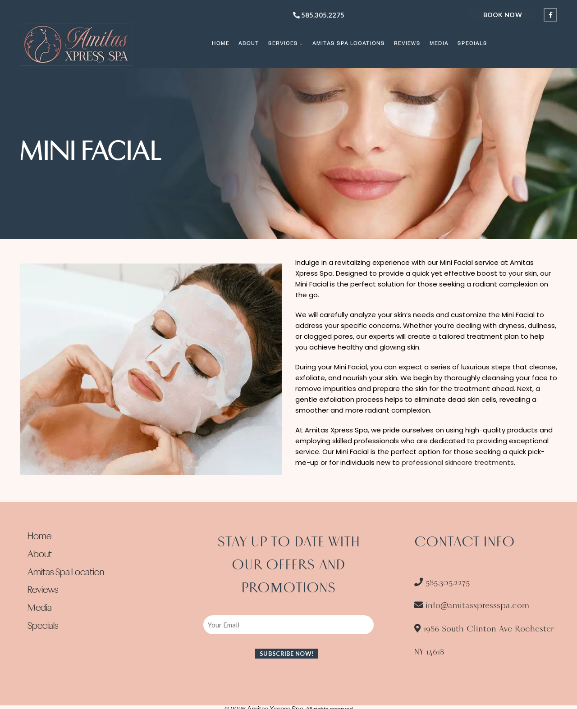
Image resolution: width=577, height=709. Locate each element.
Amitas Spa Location (65, 573)
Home (39, 537)
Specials (43, 626)
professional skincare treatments (458, 462)
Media (39, 608)
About (39, 555)
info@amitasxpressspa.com (472, 605)
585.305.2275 (318, 15)
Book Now (502, 14)
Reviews (43, 590)
